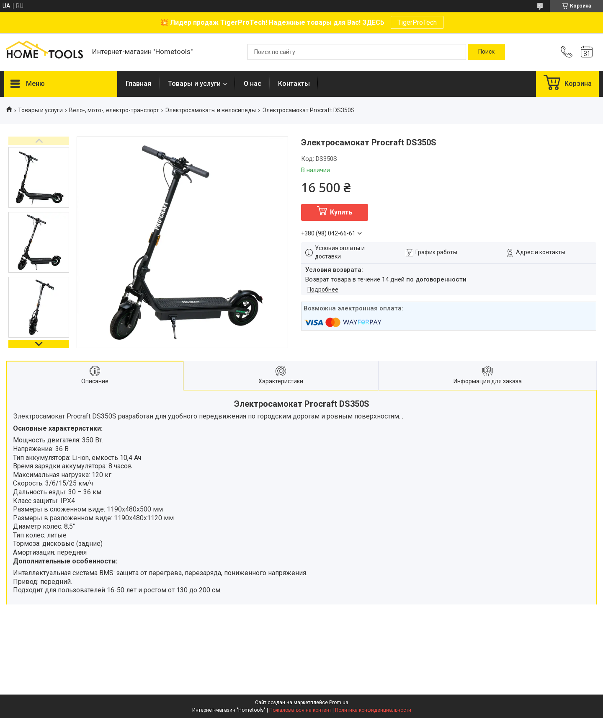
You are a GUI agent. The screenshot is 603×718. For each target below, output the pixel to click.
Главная (138, 84)
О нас (252, 84)
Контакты (294, 84)
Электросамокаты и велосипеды (210, 110)
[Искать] (486, 52)
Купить (341, 212)
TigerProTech (417, 22)
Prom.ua (338, 702)
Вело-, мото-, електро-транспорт (114, 110)
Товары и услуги (194, 84)
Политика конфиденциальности (373, 710)
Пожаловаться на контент (300, 710)
